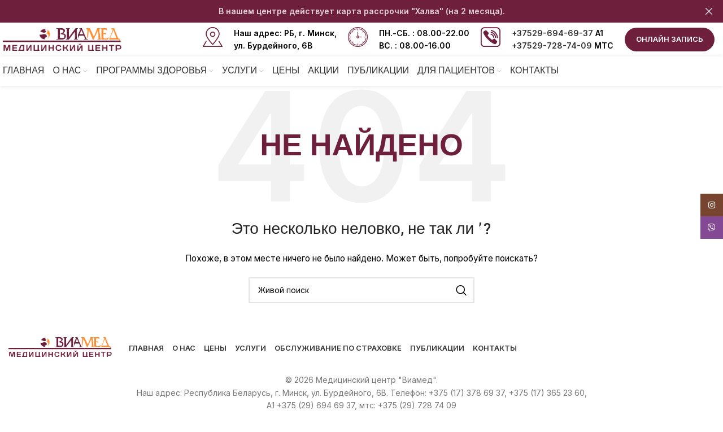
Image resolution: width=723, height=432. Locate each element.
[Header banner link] (344, 11)
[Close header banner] (709, 11)
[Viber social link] (711, 227)
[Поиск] (361, 290)
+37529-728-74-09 (552, 45)
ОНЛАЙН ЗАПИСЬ (669, 38)
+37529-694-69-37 (552, 33)
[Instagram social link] (711, 205)
